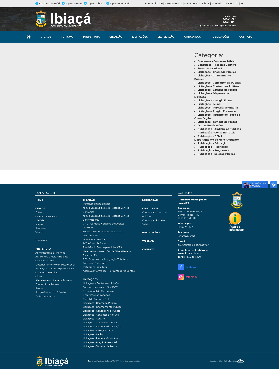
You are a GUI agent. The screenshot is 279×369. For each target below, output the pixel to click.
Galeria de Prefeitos (46, 216)
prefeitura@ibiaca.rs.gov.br (193, 245)
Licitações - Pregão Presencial (100, 342)
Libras (205, 3)
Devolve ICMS (91, 235)
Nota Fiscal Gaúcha (94, 239)
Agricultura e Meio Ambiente (51, 257)
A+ (242, 3)
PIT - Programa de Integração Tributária (105, 259)
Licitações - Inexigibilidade (98, 330)
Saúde (39, 288)
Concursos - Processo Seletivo (154, 222)
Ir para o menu (73, 3)
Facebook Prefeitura (94, 263)
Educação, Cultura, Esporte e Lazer (55, 269)
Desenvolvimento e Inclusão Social (55, 265)
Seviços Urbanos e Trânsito (50, 292)
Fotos (38, 212)
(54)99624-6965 (187, 236)
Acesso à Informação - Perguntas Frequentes (109, 271)
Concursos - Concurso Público (154, 214)
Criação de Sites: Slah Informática (227, 361)
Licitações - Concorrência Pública (101, 311)
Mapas (39, 224)
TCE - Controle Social (94, 243)
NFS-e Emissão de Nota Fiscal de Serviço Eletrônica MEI (106, 218)
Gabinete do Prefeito (47, 273)
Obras (38, 276)
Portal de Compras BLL (96, 299)
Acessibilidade (154, 3)
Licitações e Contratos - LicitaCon (101, 283)
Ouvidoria (88, 228)
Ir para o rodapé (117, 3)
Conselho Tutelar (45, 261)
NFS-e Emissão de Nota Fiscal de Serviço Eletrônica (106, 210)
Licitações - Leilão (93, 334)
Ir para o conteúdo (48, 3)
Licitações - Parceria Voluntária (100, 338)
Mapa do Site (192, 3)
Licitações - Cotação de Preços (100, 323)
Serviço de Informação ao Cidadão (102, 232)
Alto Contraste (173, 3)
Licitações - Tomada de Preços (100, 346)
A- (237, 3)
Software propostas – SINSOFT (100, 287)
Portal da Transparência (96, 204)
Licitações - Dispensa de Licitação (102, 327)
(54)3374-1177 (185, 227)
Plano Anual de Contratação (99, 291)
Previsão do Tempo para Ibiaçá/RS (102, 247)
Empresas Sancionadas (96, 295)
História (39, 220)
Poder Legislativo (45, 296)
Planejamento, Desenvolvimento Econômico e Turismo (54, 282)
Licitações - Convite (94, 319)
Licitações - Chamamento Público (102, 307)
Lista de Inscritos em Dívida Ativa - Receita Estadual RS (107, 253)
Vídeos (39, 232)
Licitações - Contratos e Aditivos (101, 315)
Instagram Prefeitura (95, 267)
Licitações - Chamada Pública (100, 303)
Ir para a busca (95, 3)
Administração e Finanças (50, 253)
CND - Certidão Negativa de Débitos (103, 224)
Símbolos (40, 228)
